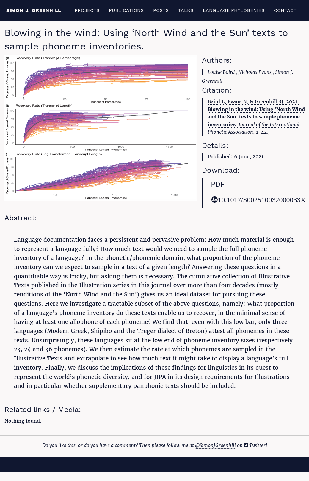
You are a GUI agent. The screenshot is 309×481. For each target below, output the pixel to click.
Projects (87, 10)
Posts (161, 10)
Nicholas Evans (255, 72)
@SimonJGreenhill (215, 445)
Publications (126, 10)
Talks (185, 10)
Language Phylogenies (233, 10)
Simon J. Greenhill (33, 10)
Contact (285, 10)
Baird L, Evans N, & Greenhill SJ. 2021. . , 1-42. (256, 117)
